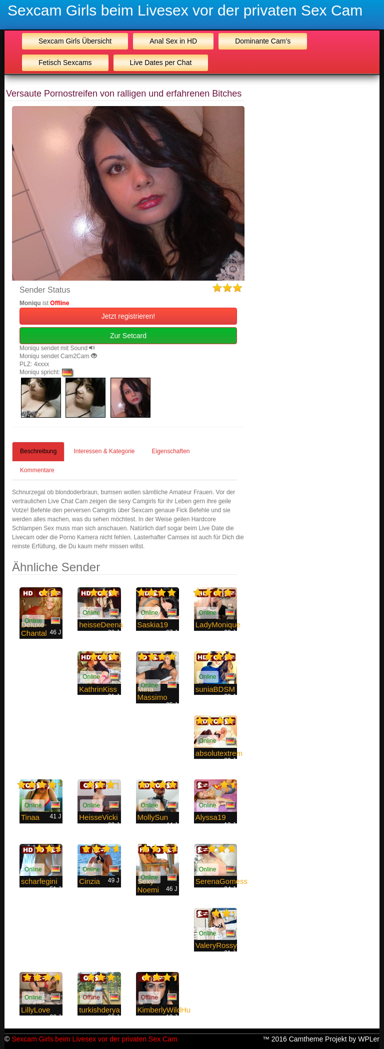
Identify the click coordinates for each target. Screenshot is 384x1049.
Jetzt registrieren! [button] (128, 316)
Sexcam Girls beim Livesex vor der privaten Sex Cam (185, 10)
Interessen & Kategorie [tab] (104, 451)
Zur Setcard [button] (128, 336)
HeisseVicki (98, 817)
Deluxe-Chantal (34, 628)
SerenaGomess (222, 881)
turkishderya (99, 1009)
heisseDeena (101, 624)
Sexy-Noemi (148, 885)
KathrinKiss (98, 689)
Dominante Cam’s (262, 41)
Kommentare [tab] (37, 470)
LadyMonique (218, 624)
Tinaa (30, 817)
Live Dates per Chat (161, 63)
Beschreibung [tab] (38, 451)
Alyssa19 (211, 817)
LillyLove (35, 1009)
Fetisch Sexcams (65, 63)
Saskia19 (153, 624)
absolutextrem (219, 753)
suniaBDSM (215, 689)
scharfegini (39, 881)
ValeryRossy (216, 945)
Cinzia (89, 881)
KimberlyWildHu (164, 1009)
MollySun (153, 817)
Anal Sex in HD (173, 41)
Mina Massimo (153, 693)
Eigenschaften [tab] (171, 451)
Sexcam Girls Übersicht (75, 41)
